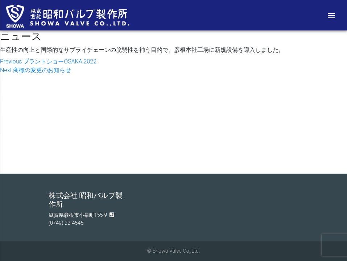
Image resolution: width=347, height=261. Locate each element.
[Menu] (331, 15)
